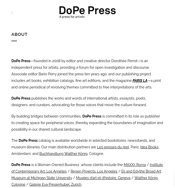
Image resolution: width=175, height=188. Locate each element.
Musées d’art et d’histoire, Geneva (103, 178)
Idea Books (149, 147)
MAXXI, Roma (135, 165)
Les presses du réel (113, 147)
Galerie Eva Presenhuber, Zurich (55, 184)
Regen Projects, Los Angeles (94, 171)
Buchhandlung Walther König (63, 154)
